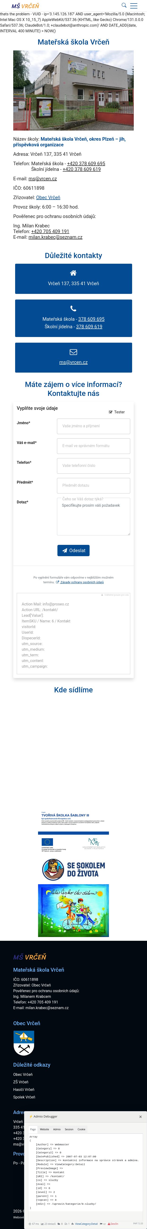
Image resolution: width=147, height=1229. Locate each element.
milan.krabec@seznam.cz (55, 237)
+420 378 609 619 (82, 169)
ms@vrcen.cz (43, 178)
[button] (133, 5)
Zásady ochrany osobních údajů (79, 582)
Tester (116, 412)
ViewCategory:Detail (86, 1223)
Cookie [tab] (81, 1129)
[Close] (140, 1116)
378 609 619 (89, 326)
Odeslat (73, 550)
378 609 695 (91, 319)
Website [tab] (44, 1129)
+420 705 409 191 (50, 231)
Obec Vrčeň (48, 197)
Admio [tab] (57, 1129)
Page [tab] (33, 1129)
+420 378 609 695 (86, 163)
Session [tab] (69, 1129)
